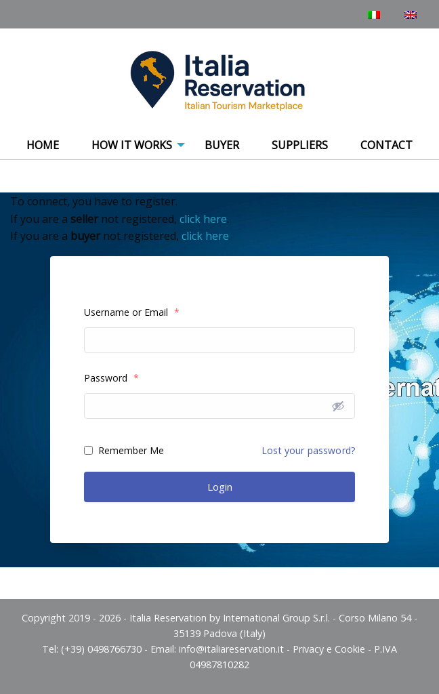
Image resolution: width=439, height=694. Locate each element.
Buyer (222, 145)
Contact (386, 145)
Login (219, 486)
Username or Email (132, 312)
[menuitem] (42, 145)
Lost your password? (308, 450)
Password (111, 377)
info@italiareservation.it (231, 648)
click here (203, 218)
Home (42, 145)
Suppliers (300, 145)
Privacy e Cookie (329, 648)
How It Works (131, 145)
